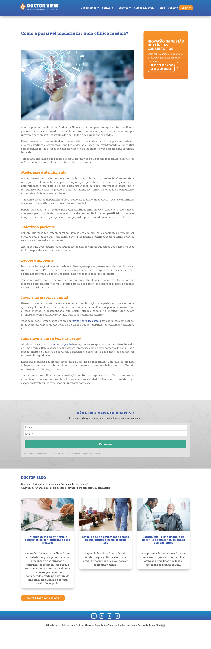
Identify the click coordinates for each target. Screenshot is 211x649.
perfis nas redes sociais (86, 320)
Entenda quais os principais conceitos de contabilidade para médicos (47, 539)
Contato (173, 8)
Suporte (123, 8)
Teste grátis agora (163, 65)
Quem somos (88, 8)
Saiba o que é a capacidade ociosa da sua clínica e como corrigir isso (105, 539)
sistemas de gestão (60, 344)
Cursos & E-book (144, 8)
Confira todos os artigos (43, 598)
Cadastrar (105, 444)
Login (184, 8)
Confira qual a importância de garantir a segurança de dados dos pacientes (163, 539)
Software (107, 8)
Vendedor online (161, 68)
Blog (162, 8)
